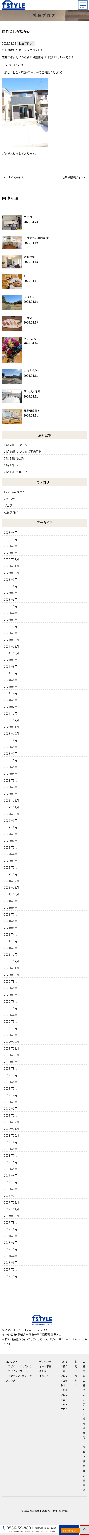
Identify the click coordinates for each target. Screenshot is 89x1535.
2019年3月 (10, 1102)
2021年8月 (10, 907)
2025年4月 (10, 613)
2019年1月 (10, 1115)
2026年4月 (10, 532)
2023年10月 (11, 733)
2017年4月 (10, 1256)
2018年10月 (11, 1135)
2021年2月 (10, 948)
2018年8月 (10, 1149)
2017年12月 (11, 1202)
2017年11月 (11, 1209)
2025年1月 (10, 633)
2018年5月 (10, 1169)
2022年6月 (10, 840)
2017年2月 (10, 1269)
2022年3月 (10, 860)
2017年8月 (10, 1229)
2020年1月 (10, 1035)
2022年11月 (11, 807)
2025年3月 (10, 619)
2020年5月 (10, 1008)
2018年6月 (10, 1162)
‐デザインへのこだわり (19, 1366)
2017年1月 (10, 1276)
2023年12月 (11, 720)
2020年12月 (11, 961)
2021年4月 (10, 934)
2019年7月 (10, 1075)
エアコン (29, 217)
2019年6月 (10, 1082)
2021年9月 (10, 901)
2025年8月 (10, 586)
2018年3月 (10, 1182)
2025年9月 (10, 579)
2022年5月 (10, 847)
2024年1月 (10, 713)
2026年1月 (10, 552)
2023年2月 (10, 787)
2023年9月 (10, 740)
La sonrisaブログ (14, 492)
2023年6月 (10, 760)
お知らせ (9, 498)
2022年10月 (11, 814)
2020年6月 (10, 1001)
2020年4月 (10, 1015)
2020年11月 (11, 968)
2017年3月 (10, 1262)
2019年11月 (11, 1048)
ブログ (8, 505)
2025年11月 (11, 566)
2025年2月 (10, 626)
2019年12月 (11, 1041)
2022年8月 (10, 827)
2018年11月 (11, 1128)
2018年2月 (10, 1189)
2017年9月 (10, 1222)
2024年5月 (10, 686)
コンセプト (12, 1361)
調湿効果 (29, 257)
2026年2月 (10, 546)
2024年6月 (10, 680)
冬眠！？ (29, 297)
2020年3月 (10, 1021)
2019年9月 (10, 1061)
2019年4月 (10, 1095)
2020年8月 (10, 988)
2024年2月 (10, 706)
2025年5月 (10, 606)
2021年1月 (10, 954)
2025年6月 (10, 599)
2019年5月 (10, 1088)
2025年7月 (10, 592)
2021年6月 (10, 921)
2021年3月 (10, 941)
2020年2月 (10, 1028)
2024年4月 (10, 693)
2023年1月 (10, 793)
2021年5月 (10, 927)
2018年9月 (10, 1142)
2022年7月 (10, 834)
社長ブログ (11, 512)
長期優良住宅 (32, 410)
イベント (44, 1376)
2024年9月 (10, 659)
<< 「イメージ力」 (15, 177)
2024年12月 (11, 639)
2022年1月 (10, 874)
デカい (28, 318)
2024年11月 (11, 646)
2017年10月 (11, 1215)
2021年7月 (10, 914)
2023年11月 (11, 726)
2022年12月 (11, 800)
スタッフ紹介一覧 (64, 1366)
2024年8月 (10, 666)
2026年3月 (10, 539)
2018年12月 (11, 1122)
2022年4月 (10, 854)
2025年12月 (11, 559)
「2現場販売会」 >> (72, 177)
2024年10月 (11, 653)
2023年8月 (10, 747)
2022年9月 (10, 820)
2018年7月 (10, 1155)
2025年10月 (11, 572)
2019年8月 (10, 1068)
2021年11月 (11, 887)
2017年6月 (10, 1242)
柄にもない (30, 338)
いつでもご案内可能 (36, 238)
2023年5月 (10, 767)
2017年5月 (10, 1249)
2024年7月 (10, 673)
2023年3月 (10, 780)
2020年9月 (10, 981)
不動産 (42, 1371)
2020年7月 (10, 994)
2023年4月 (10, 773)
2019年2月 (10, 1108)
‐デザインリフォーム (17, 1371)
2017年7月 (10, 1236)
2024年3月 (10, 700)
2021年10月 (11, 894)
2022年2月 (10, 867)
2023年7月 (10, 753)
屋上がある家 (32, 391)
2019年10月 (11, 1055)
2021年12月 (11, 881)
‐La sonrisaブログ (65, 1404)
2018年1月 (10, 1195)
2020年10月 (11, 974)
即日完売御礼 (32, 370)
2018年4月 (10, 1175)
